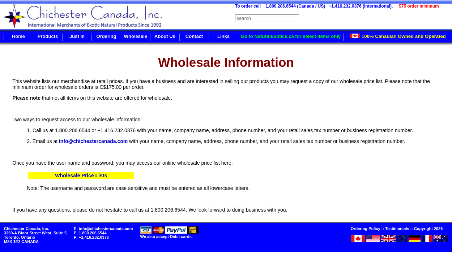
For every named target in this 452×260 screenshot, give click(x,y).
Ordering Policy (365, 228)
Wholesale (135, 36)
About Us (164, 36)
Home (18, 36)
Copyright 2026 (428, 228)
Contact (194, 36)
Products (48, 36)
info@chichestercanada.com (93, 141)
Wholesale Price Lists (81, 175)
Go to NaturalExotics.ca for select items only (291, 36)
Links (223, 36)
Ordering (106, 36)
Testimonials (397, 228)
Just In (77, 36)
